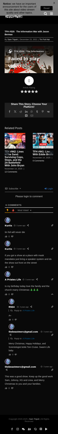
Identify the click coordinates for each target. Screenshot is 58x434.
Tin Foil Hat (44, 34)
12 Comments (11, 166)
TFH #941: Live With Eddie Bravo (43, 147)
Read (46, 8)
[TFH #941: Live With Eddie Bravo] (43, 128)
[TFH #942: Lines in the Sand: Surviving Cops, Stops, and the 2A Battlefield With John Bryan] (15, 128)
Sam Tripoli (13, 34)
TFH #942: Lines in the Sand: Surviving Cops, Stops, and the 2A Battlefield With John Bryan (14, 153)
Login (49, 183)
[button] (7, 147)
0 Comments (38, 155)
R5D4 (12, 301)
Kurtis (8, 219)
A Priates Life (13, 273)
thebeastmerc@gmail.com (23, 326)
